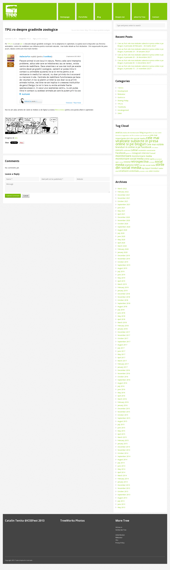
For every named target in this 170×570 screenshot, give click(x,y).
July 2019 (121, 271)
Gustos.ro (121, 97)
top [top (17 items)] (143, 168)
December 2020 (124, 217)
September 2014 (124, 456)
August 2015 (122, 421)
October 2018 (123, 300)
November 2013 (124, 488)
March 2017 (122, 361)
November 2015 (124, 412)
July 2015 (121, 424)
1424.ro (120, 88)
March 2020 (122, 246)
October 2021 (123, 201)
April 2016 (121, 396)
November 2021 (124, 198)
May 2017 (121, 354)
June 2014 (121, 466)
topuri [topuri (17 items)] (147, 168)
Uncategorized (123, 110)
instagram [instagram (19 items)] (136, 153)
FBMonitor (118, 538)
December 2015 (124, 408)
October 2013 (123, 491)
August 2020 (122, 230)
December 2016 (124, 370)
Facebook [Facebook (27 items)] (120, 152)
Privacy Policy (119, 543)
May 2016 (121, 392)
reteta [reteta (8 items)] (121, 162)
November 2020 (124, 220)
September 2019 (124, 265)
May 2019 (121, 278)
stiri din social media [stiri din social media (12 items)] (147, 165)
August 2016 (122, 383)
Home (82, 30)
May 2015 (121, 431)
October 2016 (123, 377)
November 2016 (124, 373)
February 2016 (123, 402)
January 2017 (123, 367)
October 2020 (123, 223)
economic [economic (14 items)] (142, 150)
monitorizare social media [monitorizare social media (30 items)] (129, 158)
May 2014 (121, 469)
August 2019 (122, 268)
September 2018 (124, 303)
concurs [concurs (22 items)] (119, 150)
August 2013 (122, 498)
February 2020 (123, 249)
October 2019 (123, 262)
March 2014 (122, 475)
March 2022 (122, 188)
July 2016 (121, 386)
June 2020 (121, 236)
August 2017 (122, 345)
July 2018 (121, 310)
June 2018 (121, 313)
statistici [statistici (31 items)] (129, 165)
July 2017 (121, 348)
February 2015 (123, 440)
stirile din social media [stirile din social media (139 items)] (139, 166)
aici (21, 44)
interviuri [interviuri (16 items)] (146, 153)
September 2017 (124, 341)
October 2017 (123, 338)
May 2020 (121, 239)
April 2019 (121, 281)
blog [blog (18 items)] (142, 132)
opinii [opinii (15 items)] (152, 159)
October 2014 (123, 453)
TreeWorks (122, 107)
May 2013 (121, 507)
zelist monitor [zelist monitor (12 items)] (154, 171)
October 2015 (123, 415)
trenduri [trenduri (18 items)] (154, 168)
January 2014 (123, 482)
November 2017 (124, 335)
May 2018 (121, 316)
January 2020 (123, 252)
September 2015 (124, 418)
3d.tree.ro (118, 527)
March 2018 (122, 322)
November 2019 (124, 259)
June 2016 (121, 389)
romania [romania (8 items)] (151, 162)
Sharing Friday (123, 100)
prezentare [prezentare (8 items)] (158, 159)
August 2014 (122, 459)
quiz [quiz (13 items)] (117, 162)
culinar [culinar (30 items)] (134, 150)
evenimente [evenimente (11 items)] (151, 150)
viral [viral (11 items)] (117, 171)
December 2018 (124, 294)
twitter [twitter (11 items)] (161, 168)
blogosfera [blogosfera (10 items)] (148, 133)
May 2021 (121, 211)
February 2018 (123, 325)
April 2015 (121, 434)
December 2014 (124, 447)
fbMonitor (121, 94)
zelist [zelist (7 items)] (146, 171)
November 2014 (124, 450)
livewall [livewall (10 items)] (152, 153)
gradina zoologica (42, 39)
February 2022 (123, 192)
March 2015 (122, 437)
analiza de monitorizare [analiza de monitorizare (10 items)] (130, 133)
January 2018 (123, 329)
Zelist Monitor (120, 535)
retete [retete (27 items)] (126, 161)
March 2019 (122, 284)
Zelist (120, 113)
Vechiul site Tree (120, 530)
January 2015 (123, 443)
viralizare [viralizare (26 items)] (124, 170)
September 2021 (124, 204)
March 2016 (122, 399)
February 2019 (123, 287)
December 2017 (124, 332)
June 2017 (121, 351)
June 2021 (121, 208)
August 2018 (122, 306)
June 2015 (121, 428)
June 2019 (121, 274)
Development (123, 91)
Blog (86, 30)
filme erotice (60, 110)
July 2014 (121, 463)
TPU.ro (29, 39)
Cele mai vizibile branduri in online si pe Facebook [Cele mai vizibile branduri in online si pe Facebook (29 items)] (139, 146)
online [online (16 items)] (146, 159)
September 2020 (124, 227)
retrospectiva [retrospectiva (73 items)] (140, 161)
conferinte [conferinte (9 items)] (126, 150)
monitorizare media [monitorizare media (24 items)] (142, 156)
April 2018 (121, 319)
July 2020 (121, 233)
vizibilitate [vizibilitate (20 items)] (134, 171)
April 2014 (121, 472)
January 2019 (123, 290)
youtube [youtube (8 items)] (142, 171)
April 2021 (121, 214)
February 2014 (123, 479)
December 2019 (124, 255)
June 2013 (121, 504)
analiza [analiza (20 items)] (118, 132)
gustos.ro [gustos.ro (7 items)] (128, 153)
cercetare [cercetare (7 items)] (155, 147)
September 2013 (124, 494)
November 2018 (124, 297)
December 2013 (124, 485)
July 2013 (121, 501)
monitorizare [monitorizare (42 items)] (123, 156)
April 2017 (121, 357)
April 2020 (121, 243)
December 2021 (124, 195)
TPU (116, 540)
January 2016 (123, 405)
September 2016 (124, 380)
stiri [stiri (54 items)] (136, 165)
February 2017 (123, 364)
